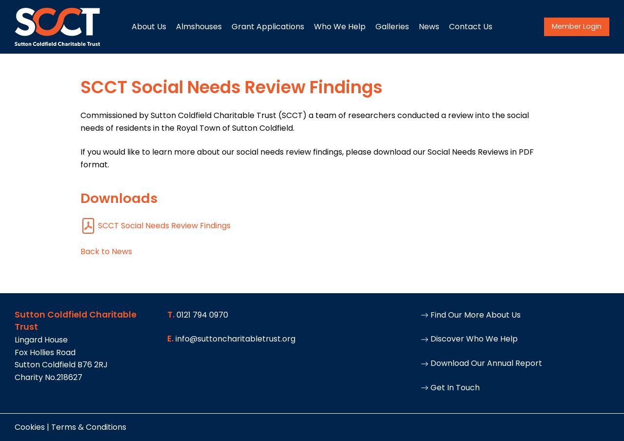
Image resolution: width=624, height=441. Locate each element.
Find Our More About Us (471, 315)
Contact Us (470, 26)
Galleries (392, 26)
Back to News (106, 251)
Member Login (577, 26)
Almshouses (199, 26)
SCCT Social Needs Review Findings (155, 225)
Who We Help (340, 26)
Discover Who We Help (469, 338)
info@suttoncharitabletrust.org (235, 338)
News (429, 26)
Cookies (30, 427)
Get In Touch (450, 387)
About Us (149, 26)
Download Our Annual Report (481, 363)
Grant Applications (268, 26)
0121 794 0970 (202, 315)
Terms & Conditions (88, 427)
